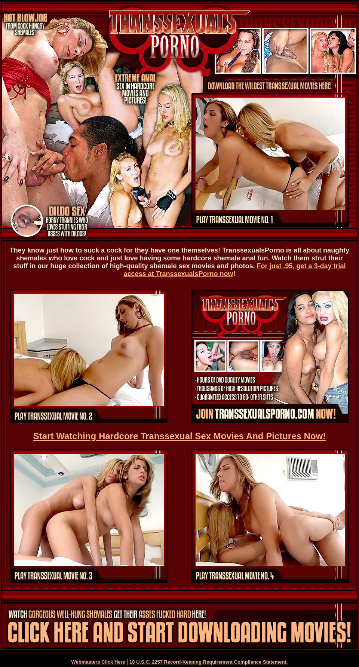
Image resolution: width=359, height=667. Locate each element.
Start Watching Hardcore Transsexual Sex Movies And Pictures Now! (179, 436)
